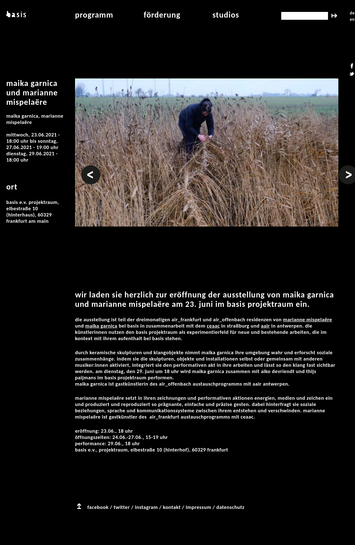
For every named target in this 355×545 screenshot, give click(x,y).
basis (15, 15)
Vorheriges (90, 168)
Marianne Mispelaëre (307, 319)
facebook (98, 507)
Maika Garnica (101, 326)
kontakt (171, 507)
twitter (122, 507)
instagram (146, 507)
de (352, 13)
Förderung (162, 15)
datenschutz (230, 507)
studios (225, 15)
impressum (198, 507)
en (352, 19)
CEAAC (213, 326)
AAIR (265, 326)
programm (94, 15)
